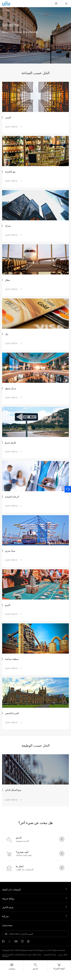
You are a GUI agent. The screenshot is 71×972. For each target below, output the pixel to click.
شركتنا (5, 917)
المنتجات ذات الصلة (11, 890)
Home (7, 10)
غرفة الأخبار (7, 908)
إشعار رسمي (62, 955)
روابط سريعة (8, 899)
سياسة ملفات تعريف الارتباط (31, 955)
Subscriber (7, 926)
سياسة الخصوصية (50, 955)
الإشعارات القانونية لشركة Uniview (11, 956)
